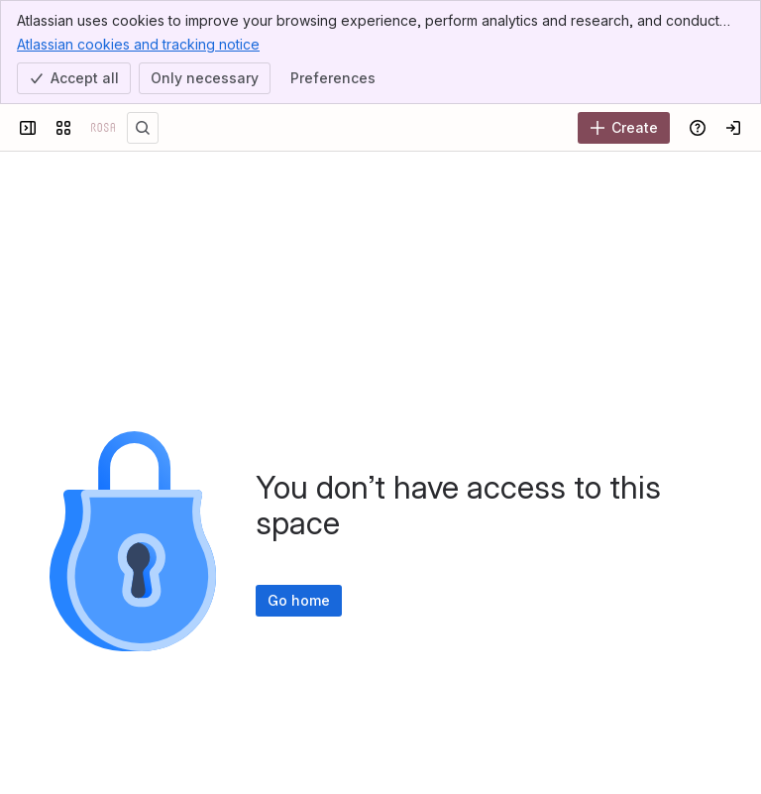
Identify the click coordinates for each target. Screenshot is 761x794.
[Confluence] (103, 128)
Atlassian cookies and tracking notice (138, 44)
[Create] (624, 128)
